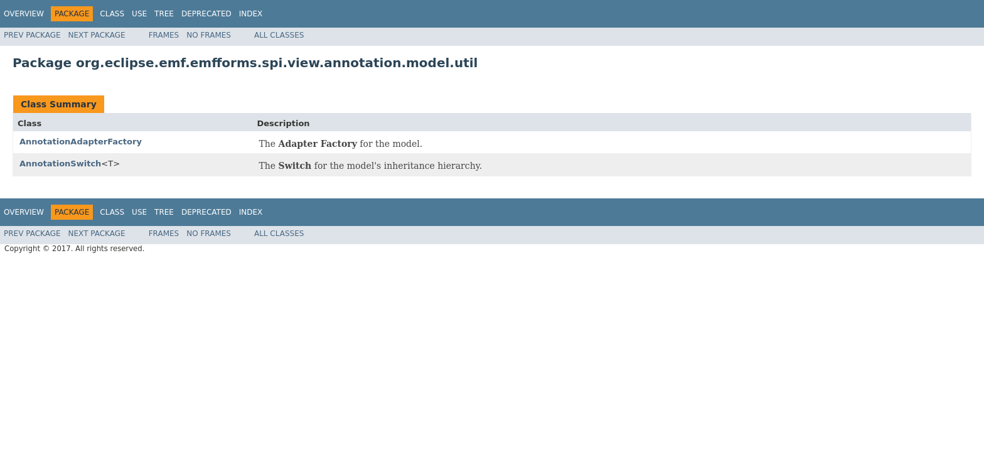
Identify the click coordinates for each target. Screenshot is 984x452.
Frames (164, 35)
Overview (24, 13)
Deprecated (206, 13)
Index (251, 13)
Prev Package (32, 35)
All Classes (279, 35)
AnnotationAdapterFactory (80, 141)
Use (139, 13)
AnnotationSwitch (60, 163)
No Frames (208, 35)
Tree (164, 13)
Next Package (97, 35)
